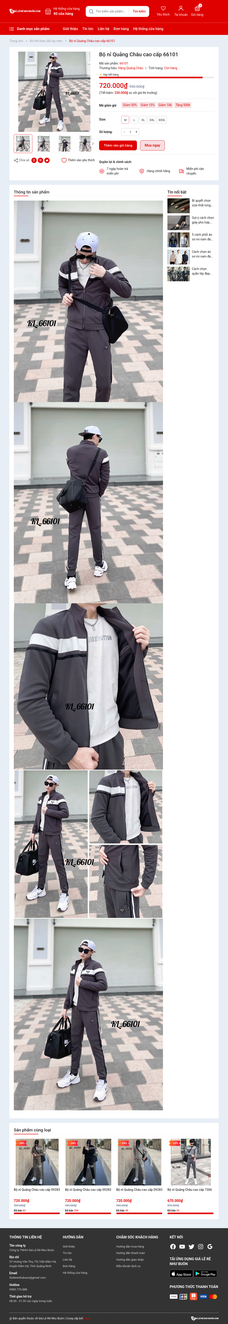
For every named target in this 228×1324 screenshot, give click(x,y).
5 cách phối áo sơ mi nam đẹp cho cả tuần (202, 237)
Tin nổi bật (176, 192)
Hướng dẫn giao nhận (130, 1259)
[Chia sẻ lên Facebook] (34, 160)
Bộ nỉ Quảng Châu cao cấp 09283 (37, 1189)
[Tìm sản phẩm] (117, 11)
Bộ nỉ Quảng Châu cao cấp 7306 (189, 1189)
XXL (152, 120)
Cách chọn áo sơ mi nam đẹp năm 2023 (202, 254)
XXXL (162, 120)
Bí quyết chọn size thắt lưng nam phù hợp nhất (201, 203)
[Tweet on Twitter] (47, 160)
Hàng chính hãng (158, 171)
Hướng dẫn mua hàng (130, 1246)
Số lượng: (105, 132)
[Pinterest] (40, 160)
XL (143, 120)
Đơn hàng (121, 29)
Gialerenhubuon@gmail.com (27, 1277)
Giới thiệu (70, 29)
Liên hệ (103, 29)
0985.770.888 (18, 1289)
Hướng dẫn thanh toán (130, 1253)
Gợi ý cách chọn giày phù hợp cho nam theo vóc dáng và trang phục (203, 220)
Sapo (87, 1318)
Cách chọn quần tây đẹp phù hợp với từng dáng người (201, 271)
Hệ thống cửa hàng (148, 29)
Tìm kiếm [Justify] (139, 11)
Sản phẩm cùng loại (32, 1130)
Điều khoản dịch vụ (128, 1266)
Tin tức (88, 29)
